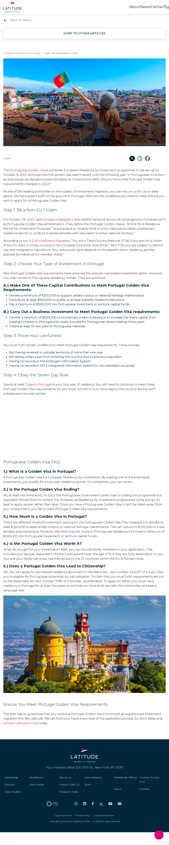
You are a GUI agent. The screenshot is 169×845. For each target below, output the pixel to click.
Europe (8, 53)
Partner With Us (69, 784)
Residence (36, 777)
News (145, 7)
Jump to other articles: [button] (84, 33)
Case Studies (12, 791)
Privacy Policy (83, 815)
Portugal (34, 53)
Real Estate (37, 784)
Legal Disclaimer (63, 815)
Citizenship (11, 777)
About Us (65, 777)
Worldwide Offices (125, 777)
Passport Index (69, 791)
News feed (21, 53)
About (134, 7)
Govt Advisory (93, 777)
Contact (158, 7)
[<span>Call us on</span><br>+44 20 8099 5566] (167, 6)
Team (87, 784)
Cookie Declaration (104, 815)
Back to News (17, 20)
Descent (9, 784)
